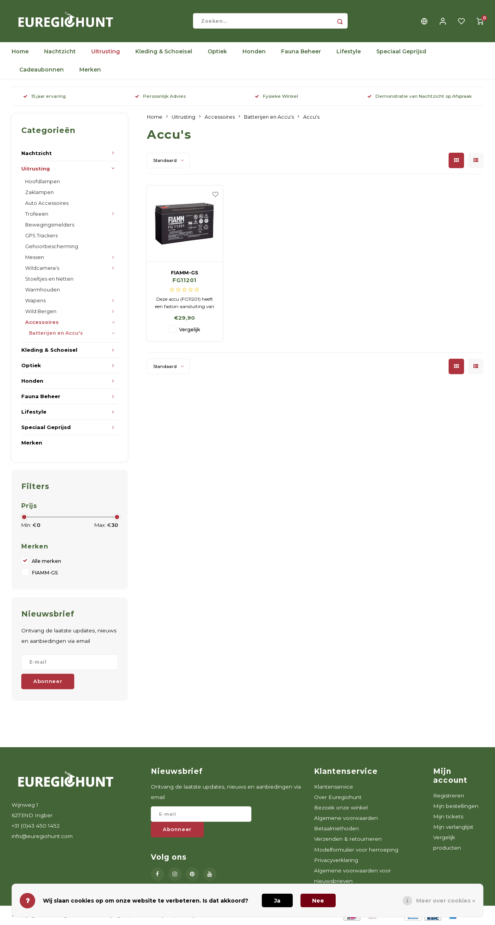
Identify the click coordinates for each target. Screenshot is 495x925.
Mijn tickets (448, 817)
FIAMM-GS (45, 573)
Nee (318, 900)
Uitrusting (105, 52)
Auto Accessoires (46, 203)
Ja (277, 900)
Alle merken (46, 562)
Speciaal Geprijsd (401, 52)
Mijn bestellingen (455, 806)
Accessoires (42, 323)
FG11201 (184, 281)
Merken (90, 70)
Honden (254, 52)
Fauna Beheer (301, 52)
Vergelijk (189, 330)
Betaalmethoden (336, 829)
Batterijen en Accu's (56, 334)
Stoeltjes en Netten (49, 279)
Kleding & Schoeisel (163, 52)
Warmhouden (42, 290)
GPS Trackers (41, 236)
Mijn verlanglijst (453, 827)
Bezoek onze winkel (341, 808)
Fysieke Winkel (276, 97)
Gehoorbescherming (51, 247)
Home (20, 52)
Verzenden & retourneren (348, 839)
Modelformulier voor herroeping (356, 850)
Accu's (311, 117)
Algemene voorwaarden (346, 819)
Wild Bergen (40, 312)
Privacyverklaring (336, 860)
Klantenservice (333, 787)
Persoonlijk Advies (160, 97)
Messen (34, 258)
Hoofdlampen (42, 182)
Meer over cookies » (445, 900)
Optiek (217, 52)
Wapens (35, 301)
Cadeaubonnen (41, 70)
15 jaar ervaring (44, 97)
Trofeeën (36, 214)
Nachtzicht (60, 52)
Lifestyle (348, 52)
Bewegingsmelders (49, 225)
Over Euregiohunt (338, 797)
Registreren (448, 796)
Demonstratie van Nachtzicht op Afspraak (419, 97)
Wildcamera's (42, 268)
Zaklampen (39, 193)
